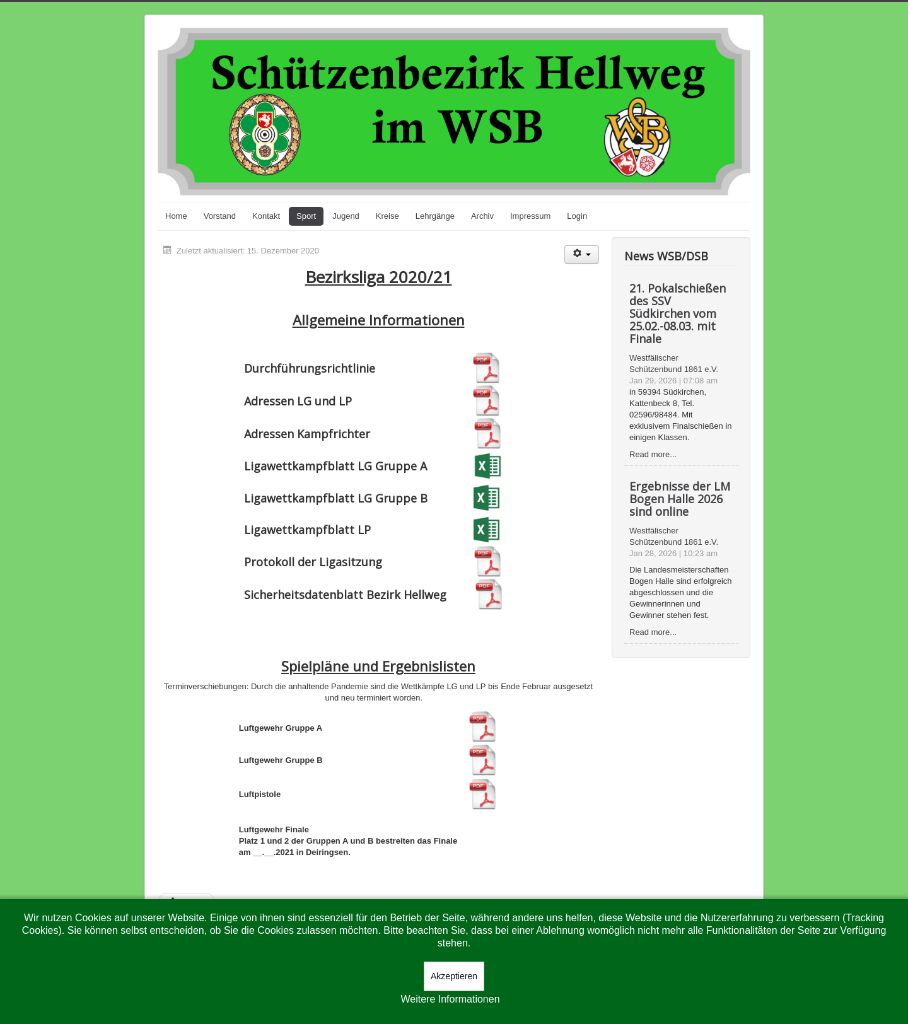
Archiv (482, 216)
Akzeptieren (454, 976)
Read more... (653, 454)
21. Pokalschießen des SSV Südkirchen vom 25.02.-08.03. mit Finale (677, 313)
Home (176, 216)
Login (577, 216)
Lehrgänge (435, 216)
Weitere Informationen (449, 999)
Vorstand (220, 216)
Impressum (530, 216)
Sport (306, 216)
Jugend (345, 216)
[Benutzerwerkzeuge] (581, 254)
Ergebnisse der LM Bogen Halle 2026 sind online (679, 499)
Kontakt (266, 216)
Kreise (387, 216)
